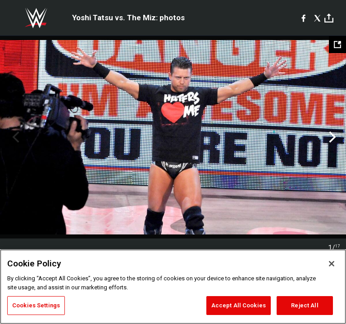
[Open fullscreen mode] (337, 44)
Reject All (304, 305)
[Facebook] (303, 18)
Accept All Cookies (238, 305)
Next (331, 137)
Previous (15, 137)
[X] (317, 18)
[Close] (331, 264)
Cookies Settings (36, 305)
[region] (173, 286)
